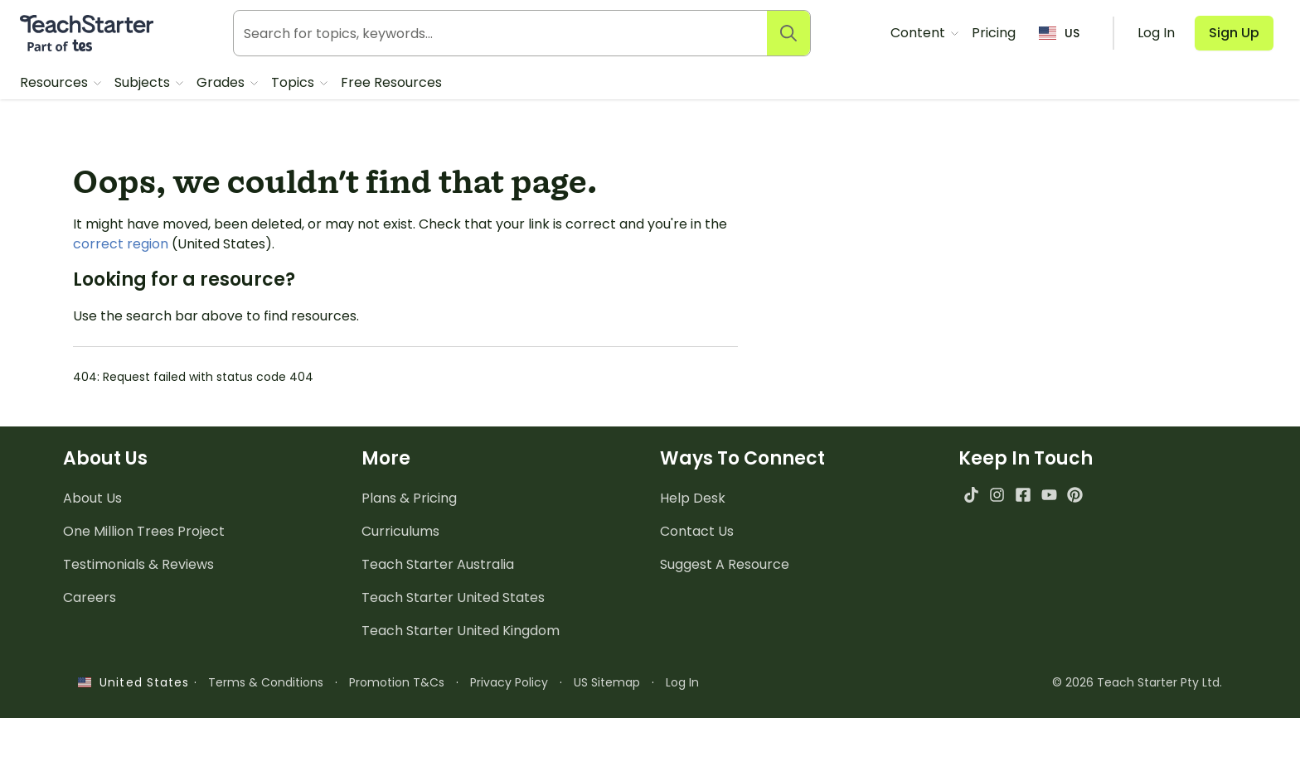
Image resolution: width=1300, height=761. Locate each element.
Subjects (143, 82)
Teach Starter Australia (437, 564)
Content (919, 32)
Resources (55, 82)
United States (133, 682)
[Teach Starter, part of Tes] (86, 33)
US (1059, 33)
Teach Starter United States (453, 597)
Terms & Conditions (265, 682)
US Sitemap (607, 682)
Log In (682, 682)
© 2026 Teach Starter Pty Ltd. (1137, 682)
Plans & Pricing (409, 498)
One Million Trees (144, 531)
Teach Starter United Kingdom (460, 630)
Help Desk (692, 498)
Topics (294, 82)
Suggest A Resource (724, 564)
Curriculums (400, 531)
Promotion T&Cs (396, 682)
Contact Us (697, 531)
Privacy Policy (509, 682)
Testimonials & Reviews (138, 564)
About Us (92, 498)
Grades (222, 82)
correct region (120, 243)
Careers (89, 597)
